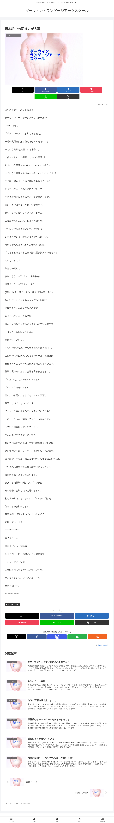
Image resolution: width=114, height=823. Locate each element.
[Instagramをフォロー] (57, 630)
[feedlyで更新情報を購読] (62, 630)
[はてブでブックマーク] (48, 90)
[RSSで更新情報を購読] (68, 630)
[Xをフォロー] (45, 630)
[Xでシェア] (13, 90)
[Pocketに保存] (65, 90)
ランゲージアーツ (12, 598)
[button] (100, 90)
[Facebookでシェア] (30, 90)
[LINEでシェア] (83, 90)
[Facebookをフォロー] (51, 630)
